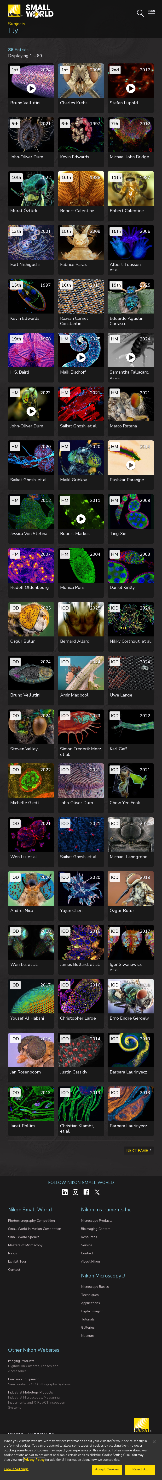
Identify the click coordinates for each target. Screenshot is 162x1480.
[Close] (154, 1442)
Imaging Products (21, 1361)
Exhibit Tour (17, 1261)
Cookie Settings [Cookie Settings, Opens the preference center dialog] (16, 1470)
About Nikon (90, 1261)
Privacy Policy (34, 1460)
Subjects (16, 24)
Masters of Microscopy (25, 1245)
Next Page (137, 1150)
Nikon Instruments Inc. (107, 1209)
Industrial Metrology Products (30, 1392)
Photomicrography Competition (31, 1220)
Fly (13, 30)
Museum (87, 1335)
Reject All (140, 1470)
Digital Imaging (92, 1311)
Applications (90, 1303)
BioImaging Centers (95, 1229)
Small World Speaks (23, 1237)
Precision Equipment (23, 1379)
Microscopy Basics (95, 1286)
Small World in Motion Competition (34, 1229)
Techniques (90, 1295)
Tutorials (88, 1319)
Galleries (88, 1327)
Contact (14, 1269)
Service (86, 1245)
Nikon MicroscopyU (103, 1275)
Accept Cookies (107, 1470)
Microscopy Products (96, 1220)
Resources (89, 1237)
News (12, 1253)
